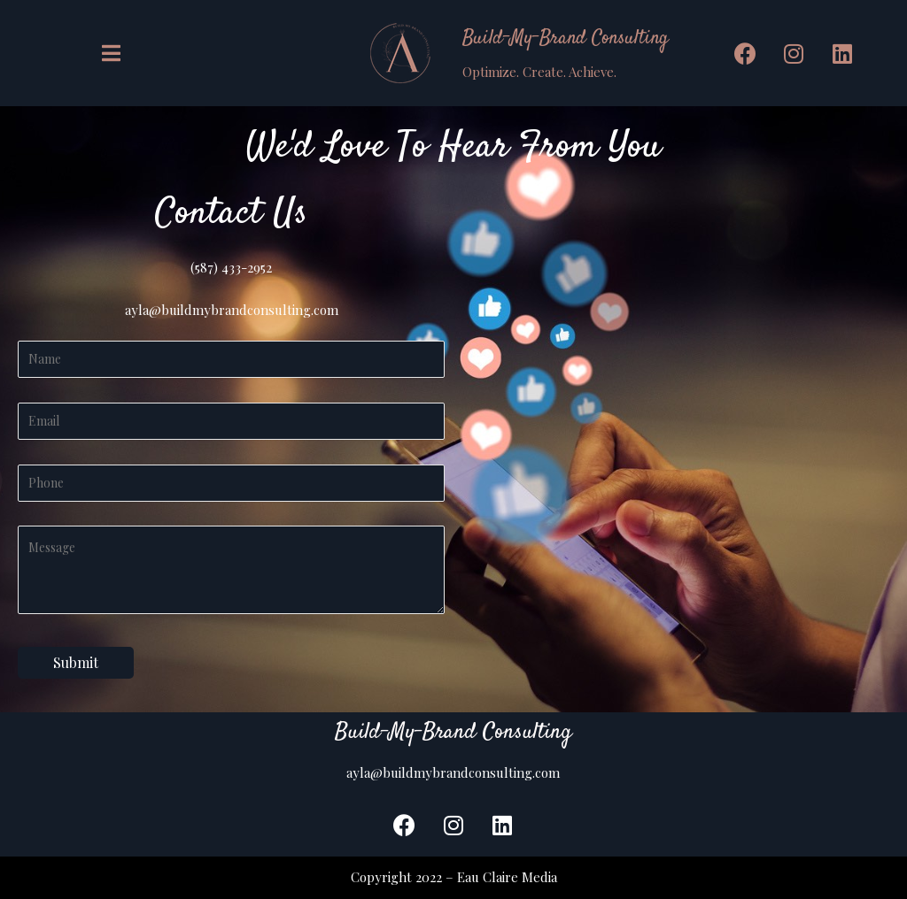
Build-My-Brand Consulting (565, 38)
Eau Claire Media (507, 877)
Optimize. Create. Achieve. (539, 72)
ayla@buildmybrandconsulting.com (231, 310)
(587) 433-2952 (231, 267)
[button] (113, 53)
